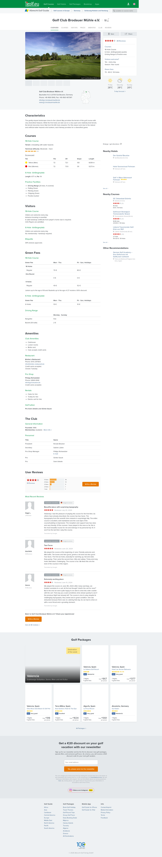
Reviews (31, 483)
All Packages (80, 728)
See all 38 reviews (31, 624)
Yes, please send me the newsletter (81, 768)
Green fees (109, 69)
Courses (108, 46)
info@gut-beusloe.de (32, 382)
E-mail (55, 454)
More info (47, 430)
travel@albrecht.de (96, 776)
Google (55, 533)
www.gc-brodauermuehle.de (49, 102)
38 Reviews (121, 41)
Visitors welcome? (112, 59)
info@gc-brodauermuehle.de (49, 100)
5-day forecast (119, 91)
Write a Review (90, 484)
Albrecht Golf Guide (39, 10)
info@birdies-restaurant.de (34, 364)
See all (105, 188)
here (59, 779)
